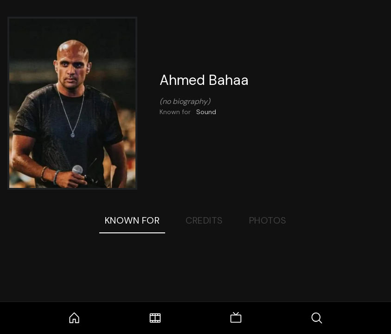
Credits (204, 220)
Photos (268, 220)
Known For (132, 220)
